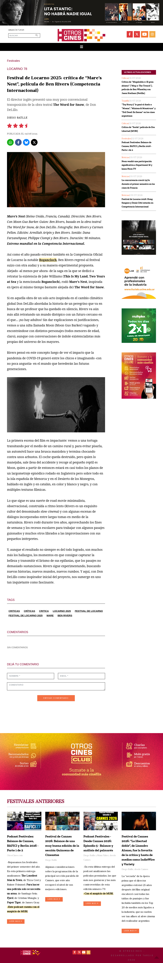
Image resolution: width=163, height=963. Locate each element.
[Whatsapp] (10, 142)
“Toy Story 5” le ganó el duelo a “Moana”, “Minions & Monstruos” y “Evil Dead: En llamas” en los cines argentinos (139, 110)
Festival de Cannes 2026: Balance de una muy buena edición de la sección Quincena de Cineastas (62, 845)
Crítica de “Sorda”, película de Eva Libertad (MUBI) (138, 129)
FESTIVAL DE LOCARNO (89, 611)
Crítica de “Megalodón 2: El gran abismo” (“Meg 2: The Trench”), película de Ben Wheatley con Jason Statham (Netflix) (137, 88)
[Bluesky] (26, 142)
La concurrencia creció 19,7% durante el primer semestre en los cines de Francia (138, 184)
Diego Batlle (17, 118)
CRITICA (44, 611)
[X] (34, 142)
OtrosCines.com (15, 856)
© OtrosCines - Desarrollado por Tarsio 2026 (132, 955)
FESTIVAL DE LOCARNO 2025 (26, 615)
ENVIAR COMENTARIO (56, 698)
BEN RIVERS (65, 615)
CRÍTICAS (29, 611)
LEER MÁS (15, 921)
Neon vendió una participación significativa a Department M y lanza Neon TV (137, 165)
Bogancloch (48, 260)
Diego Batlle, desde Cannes (135, 869)
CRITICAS (14, 611)
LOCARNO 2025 (62, 611)
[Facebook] (18, 142)
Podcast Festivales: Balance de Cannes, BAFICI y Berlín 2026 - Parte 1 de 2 (137, 146)
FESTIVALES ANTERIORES (35, 801)
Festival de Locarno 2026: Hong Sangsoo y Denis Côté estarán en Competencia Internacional (137, 203)
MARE (49, 615)
